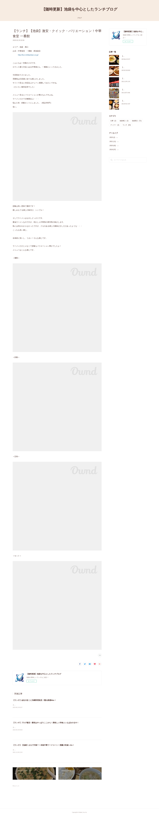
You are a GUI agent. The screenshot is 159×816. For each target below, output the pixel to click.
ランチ (127, 125)
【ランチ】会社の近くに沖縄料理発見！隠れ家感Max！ (34, 700)
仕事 (113, 121)
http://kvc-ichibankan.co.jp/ (28, 55)
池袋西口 (136, 121)
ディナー (114, 125)
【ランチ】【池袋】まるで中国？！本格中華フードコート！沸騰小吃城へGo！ (43, 745)
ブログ (79, 18)
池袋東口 (124, 121)
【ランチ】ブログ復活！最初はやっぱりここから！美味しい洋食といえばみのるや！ (46, 723)
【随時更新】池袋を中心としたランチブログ (79, 9)
